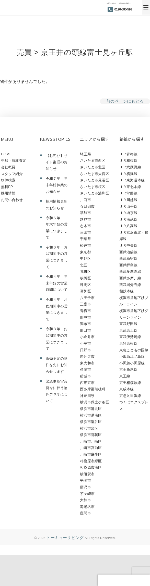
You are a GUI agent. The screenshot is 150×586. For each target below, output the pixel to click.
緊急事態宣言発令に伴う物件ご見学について (56, 391)
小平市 (85, 343)
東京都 (85, 252)
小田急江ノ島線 (132, 356)
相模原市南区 (91, 467)
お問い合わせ (12, 200)
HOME (6, 154)
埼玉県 (85, 154)
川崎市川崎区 (91, 441)
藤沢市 (85, 487)
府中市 (85, 317)
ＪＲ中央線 (128, 245)
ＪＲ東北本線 (130, 187)
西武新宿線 (128, 258)
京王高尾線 (128, 369)
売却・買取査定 (13, 160)
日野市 (85, 350)
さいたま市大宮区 (94, 174)
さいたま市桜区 (92, 187)
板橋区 (85, 278)
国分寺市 (87, 356)
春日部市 (87, 206)
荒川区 (85, 271)
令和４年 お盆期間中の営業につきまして (56, 309)
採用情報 (8, 193)
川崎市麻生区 (91, 454)
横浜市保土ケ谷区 (94, 402)
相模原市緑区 (91, 461)
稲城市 (85, 376)
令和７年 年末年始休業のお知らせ (56, 185)
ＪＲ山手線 (128, 206)
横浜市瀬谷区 (91, 422)
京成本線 (126, 389)
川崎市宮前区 (91, 448)
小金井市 (87, 337)
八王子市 (87, 298)
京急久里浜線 (130, 396)
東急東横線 (128, 343)
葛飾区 (85, 291)
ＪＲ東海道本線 (132, 180)
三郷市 (85, 232)
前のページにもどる (125, 101)
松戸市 (85, 245)
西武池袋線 (128, 252)
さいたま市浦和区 (94, 193)
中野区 (85, 258)
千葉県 (85, 239)
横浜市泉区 (89, 428)
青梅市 (85, 311)
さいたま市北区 (92, 167)
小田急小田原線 (132, 363)
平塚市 (85, 480)
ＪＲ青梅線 (128, 154)
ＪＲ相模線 (128, 160)
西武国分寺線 (130, 285)
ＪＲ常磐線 (128, 193)
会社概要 (8, 167)
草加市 (85, 213)
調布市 (85, 324)
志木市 (85, 226)
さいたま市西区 (92, 160)
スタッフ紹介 (12, 174)
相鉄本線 (126, 291)
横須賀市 (87, 474)
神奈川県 (87, 396)
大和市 (85, 500)
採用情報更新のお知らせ (56, 204)
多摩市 (85, 369)
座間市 (85, 513)
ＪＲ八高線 (128, 226)
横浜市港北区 (91, 409)
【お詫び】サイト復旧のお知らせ (56, 162)
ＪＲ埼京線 (128, 213)
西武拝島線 (128, 265)
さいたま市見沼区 (94, 180)
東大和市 (87, 363)
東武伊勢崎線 (130, 337)
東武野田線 (128, 324)
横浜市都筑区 (91, 435)
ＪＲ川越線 (128, 200)
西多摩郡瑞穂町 (92, 389)
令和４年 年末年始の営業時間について (56, 283)
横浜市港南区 (91, 415)
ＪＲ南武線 (128, 219)
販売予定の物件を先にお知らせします (56, 364)
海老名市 (87, 507)
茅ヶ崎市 (87, 494)
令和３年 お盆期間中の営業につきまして (56, 339)
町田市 (85, 330)
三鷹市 (85, 304)
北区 (83, 265)
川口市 (85, 200)
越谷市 (85, 219)
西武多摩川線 (130, 278)
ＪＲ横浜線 (128, 174)
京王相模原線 (130, 383)
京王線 (124, 376)
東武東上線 (128, 330)
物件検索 (8, 180)
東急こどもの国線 (133, 350)
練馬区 (85, 285)
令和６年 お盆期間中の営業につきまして (56, 257)
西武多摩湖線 (130, 271)
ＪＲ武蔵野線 (130, 167)
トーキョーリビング (65, 537)
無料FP (7, 187)
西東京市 (87, 383)
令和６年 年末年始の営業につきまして (56, 228)
